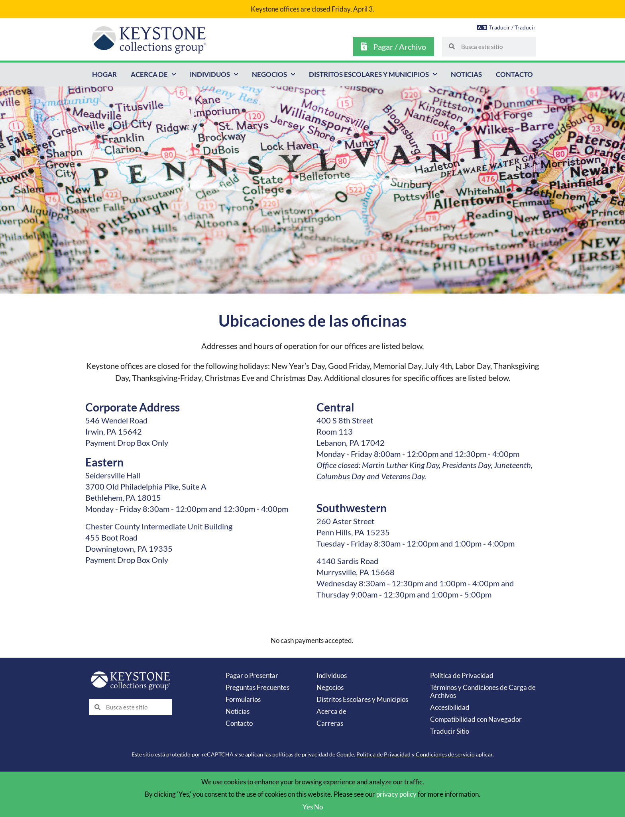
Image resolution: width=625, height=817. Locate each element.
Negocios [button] (273, 74)
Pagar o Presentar (252, 675)
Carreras (329, 723)
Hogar (104, 74)
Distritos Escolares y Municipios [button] (373, 74)
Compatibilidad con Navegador (476, 719)
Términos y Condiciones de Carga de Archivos (483, 691)
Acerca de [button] (153, 74)
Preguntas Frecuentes (257, 687)
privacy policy (396, 794)
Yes (308, 807)
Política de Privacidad (461, 675)
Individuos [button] (214, 74)
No (318, 807)
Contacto (514, 74)
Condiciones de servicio (445, 754)
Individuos (331, 675)
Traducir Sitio (449, 731)
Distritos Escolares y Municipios (362, 699)
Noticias (466, 74)
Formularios (243, 699)
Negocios (330, 687)
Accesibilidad (450, 707)
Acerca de (331, 711)
